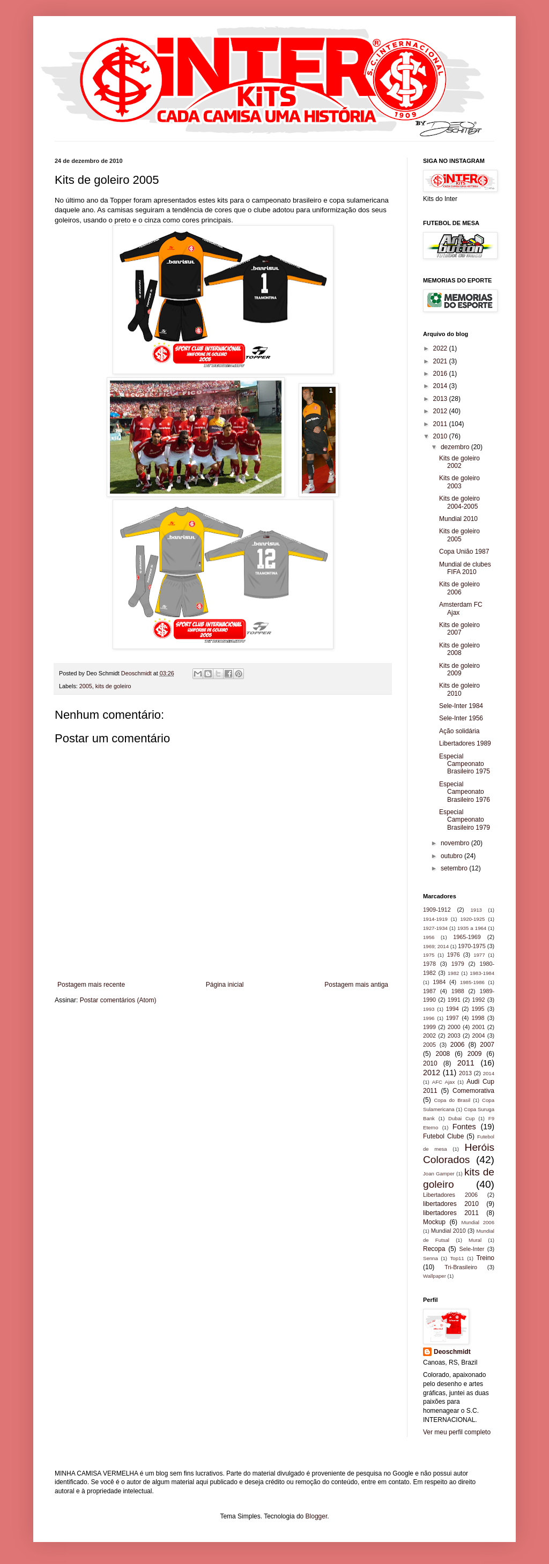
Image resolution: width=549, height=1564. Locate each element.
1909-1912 (437, 909)
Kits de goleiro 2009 (459, 669)
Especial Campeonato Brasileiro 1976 (464, 791)
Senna (430, 1258)
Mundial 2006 (477, 1222)
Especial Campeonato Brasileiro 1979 (464, 819)
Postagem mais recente (91, 984)
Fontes (464, 1126)
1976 (453, 954)
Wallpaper (434, 1276)
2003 (454, 1035)
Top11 (457, 1258)
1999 (429, 1027)
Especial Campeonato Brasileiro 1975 (464, 764)
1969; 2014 (436, 946)
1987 (429, 991)
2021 (441, 361)
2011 (441, 424)
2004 (478, 1035)
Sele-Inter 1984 (461, 706)
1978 (429, 963)
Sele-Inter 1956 (461, 718)
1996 (428, 1018)
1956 (428, 937)
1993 (428, 1009)
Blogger (317, 1516)
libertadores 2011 (451, 1213)
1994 (452, 1009)
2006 (457, 1044)
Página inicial (225, 984)
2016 (441, 373)
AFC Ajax (443, 1082)
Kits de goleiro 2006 (459, 587)
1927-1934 (435, 928)
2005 (85, 686)
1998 (478, 1018)
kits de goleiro (113, 686)
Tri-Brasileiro (460, 1267)
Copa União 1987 (464, 551)
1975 (428, 955)
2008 (443, 1053)
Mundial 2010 (458, 519)
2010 (441, 436)
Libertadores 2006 (450, 1194)
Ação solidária (459, 731)
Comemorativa (473, 1090)
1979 (457, 963)
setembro (455, 868)
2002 (429, 1035)
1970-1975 (472, 946)
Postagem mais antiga (356, 984)
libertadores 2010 (451, 1204)
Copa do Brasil (452, 1100)
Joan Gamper (439, 1173)
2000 (454, 1027)
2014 (441, 386)
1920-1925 (472, 919)
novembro (456, 843)
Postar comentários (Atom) (118, 1000)
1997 (452, 1018)
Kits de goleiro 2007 (459, 628)
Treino (485, 1258)
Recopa (434, 1249)
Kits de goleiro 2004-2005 (459, 502)
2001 (478, 1027)
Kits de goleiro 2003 (459, 481)
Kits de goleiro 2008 (459, 649)
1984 (439, 982)
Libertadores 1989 (465, 743)
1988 (457, 991)
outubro (452, 856)
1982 (453, 973)
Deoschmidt (452, 1352)
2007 (487, 1044)
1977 (479, 955)
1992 (478, 999)
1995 (478, 1009)
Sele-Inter (472, 1249)
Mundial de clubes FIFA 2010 (465, 568)
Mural (475, 1240)
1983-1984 (482, 973)
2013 (441, 399)
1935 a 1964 (471, 928)
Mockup (434, 1222)
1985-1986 (472, 982)
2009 (475, 1053)
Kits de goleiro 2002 (459, 462)
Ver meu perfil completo (457, 1432)
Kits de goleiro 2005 (459, 534)
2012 (441, 411)
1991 (454, 999)
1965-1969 (467, 937)
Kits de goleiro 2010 (459, 689)
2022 (441, 348)
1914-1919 (435, 919)
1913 (475, 910)
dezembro (456, 447)
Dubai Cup (461, 1118)
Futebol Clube (443, 1136)
